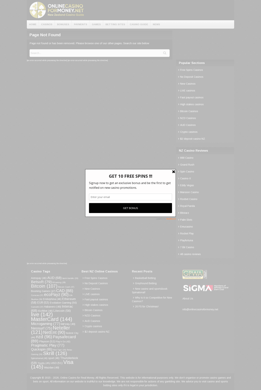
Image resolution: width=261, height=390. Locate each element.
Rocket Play (187, 233)
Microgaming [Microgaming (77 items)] (45, 324)
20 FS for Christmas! (147, 306)
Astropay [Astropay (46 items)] (39, 278)
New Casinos (188, 83)
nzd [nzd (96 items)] (44, 336)
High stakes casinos (192, 104)
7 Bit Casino (187, 247)
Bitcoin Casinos (189, 111)
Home (32, 24)
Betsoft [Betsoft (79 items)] (41, 282)
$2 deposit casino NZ (192, 138)
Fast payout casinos (192, 97)
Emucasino (186, 226)
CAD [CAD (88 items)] (64, 290)
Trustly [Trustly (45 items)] (44, 363)
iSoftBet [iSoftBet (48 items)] (45, 310)
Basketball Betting (145, 278)
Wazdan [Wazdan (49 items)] (51, 367)
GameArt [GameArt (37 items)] (37, 307)
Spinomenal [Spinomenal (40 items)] (39, 358)
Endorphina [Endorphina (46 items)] (52, 299)
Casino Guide (139, 24)
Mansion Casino (189, 192)
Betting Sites (115, 24)
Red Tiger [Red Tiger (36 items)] (59, 350)
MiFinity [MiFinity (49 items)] (68, 324)
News (156, 24)
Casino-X (185, 178)
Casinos (46, 24)
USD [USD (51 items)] (57, 362)
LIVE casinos (187, 90)
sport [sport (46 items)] (53, 358)
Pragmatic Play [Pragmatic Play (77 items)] (47, 345)
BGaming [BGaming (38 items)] (59, 282)
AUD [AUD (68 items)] (54, 278)
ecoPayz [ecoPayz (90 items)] (56, 294)
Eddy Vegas (187, 185)
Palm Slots (186, 219)
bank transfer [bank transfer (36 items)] (70, 278)
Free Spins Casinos (191, 69)
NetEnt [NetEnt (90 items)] (54, 332)
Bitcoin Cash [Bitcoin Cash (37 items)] (66, 287)
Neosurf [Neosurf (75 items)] (41, 328)
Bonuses (63, 24)
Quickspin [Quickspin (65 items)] (41, 349)
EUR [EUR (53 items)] (43, 302)
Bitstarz (184, 212)
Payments (80, 24)
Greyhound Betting (146, 283)
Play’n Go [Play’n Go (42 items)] (63, 341)
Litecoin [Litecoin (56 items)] (62, 310)
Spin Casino (187, 171)
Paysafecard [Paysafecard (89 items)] (53, 338)
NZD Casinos (188, 118)
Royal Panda (187, 206)
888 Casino (186, 157)
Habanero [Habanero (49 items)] (52, 306)
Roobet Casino (188, 199)
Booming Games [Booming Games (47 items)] (43, 291)
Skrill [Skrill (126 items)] (55, 353)
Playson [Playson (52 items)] (47, 341)
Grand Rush (187, 164)
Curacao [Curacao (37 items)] (37, 295)
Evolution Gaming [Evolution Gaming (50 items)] (63, 302)
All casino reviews (190, 254)
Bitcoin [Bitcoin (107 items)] (44, 286)
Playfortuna (186, 240)
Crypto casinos (189, 131)
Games (96, 24)
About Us (188, 298)
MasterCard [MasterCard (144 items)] (51, 319)
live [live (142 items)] (42, 314)
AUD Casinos (188, 125)
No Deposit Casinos (191, 76)
